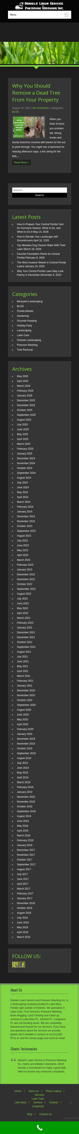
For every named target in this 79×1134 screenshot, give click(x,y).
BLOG (15, 111)
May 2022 (22, 608)
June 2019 (23, 767)
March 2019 (23, 782)
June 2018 (23, 821)
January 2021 (24, 685)
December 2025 (26, 400)
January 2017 (24, 898)
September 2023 (26, 530)
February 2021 (25, 680)
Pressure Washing (27, 344)
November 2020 (26, 695)
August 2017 (24, 869)
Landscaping (24, 330)
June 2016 (23, 922)
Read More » (21, 162)
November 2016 (26, 903)
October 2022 (24, 584)
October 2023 (24, 526)
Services (39, 1094)
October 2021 (24, 642)
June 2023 (23, 545)
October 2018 (24, 806)
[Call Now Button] (39, 1127)
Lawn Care (23, 335)
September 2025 (26, 414)
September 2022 (26, 588)
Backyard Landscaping (30, 301)
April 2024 (22, 497)
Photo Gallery (53, 1091)
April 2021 (22, 671)
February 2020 (25, 729)
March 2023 (23, 559)
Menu (13, 14)
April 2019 (22, 777)
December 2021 (26, 632)
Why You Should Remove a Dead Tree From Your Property (36, 92)
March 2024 (23, 501)
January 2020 (24, 734)
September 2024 (26, 472)
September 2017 (26, 864)
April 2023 (22, 555)
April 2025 (22, 439)
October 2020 (24, 700)
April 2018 (22, 830)
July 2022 (22, 598)
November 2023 (26, 521)
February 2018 (25, 840)
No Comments (41, 108)
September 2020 (26, 705)
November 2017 (26, 854)
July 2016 (22, 917)
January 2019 (24, 792)
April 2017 (22, 883)
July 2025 (22, 424)
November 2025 (26, 405)
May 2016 (22, 927)
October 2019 (24, 748)
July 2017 (22, 874)
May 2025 (22, 434)
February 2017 (25, 893)
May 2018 (22, 825)
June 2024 (23, 487)
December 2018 (26, 796)
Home (18, 1091)
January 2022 (24, 627)
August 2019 (24, 758)
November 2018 (26, 801)
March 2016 (23, 937)
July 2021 (22, 656)
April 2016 (22, 932)
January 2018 (24, 845)
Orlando (53, 1102)
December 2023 (26, 516)
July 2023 (22, 540)
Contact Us (45, 1114)
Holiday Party (24, 325)
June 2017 (23, 879)
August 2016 (24, 912)
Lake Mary (20, 1102)
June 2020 (23, 714)
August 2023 (24, 535)
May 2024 (22, 492)
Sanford (37, 1102)
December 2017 (26, 850)
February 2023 (25, 564)
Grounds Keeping (27, 320)
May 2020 (22, 719)
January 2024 (24, 511)
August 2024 (24, 477)
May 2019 (22, 772)
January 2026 (24, 395)
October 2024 (24, 468)
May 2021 (22, 666)
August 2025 (24, 419)
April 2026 (22, 381)
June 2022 (23, 603)
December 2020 (26, 690)
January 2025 (24, 453)
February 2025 (25, 448)
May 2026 (22, 376)
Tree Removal (25, 349)
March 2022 (23, 618)
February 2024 (25, 506)
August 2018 (24, 816)
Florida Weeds (25, 311)
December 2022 (26, 574)
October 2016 (24, 908)
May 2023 (22, 550)
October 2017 (24, 859)
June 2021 (23, 661)
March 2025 (23, 443)
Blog (29, 1114)
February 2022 (25, 622)
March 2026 (23, 385)
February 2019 (25, 787)
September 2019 (26, 753)
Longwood (38, 1106)
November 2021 (26, 637)
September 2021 (26, 647)
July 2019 (22, 763)
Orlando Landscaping (29, 340)
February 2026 (25, 390)
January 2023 (24, 569)
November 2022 (26, 579)
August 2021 (24, 651)
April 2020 (22, 724)
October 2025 (24, 410)
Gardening (23, 315)
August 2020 (24, 709)
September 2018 (26, 811)
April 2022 (22, 613)
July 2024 (22, 482)
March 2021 (23, 676)
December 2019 (26, 738)
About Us (33, 1091)
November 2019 (26, 743)
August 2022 (24, 593)
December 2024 (26, 458)
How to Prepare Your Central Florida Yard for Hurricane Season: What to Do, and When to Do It (40, 228)
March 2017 (23, 888)
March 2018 (23, 835)
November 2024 (26, 463)
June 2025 (23, 429)
